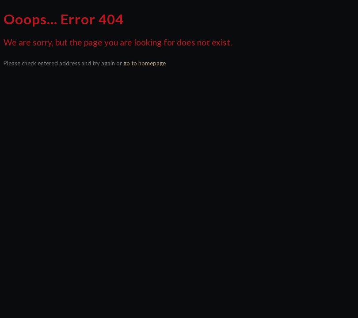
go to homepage (144, 63)
